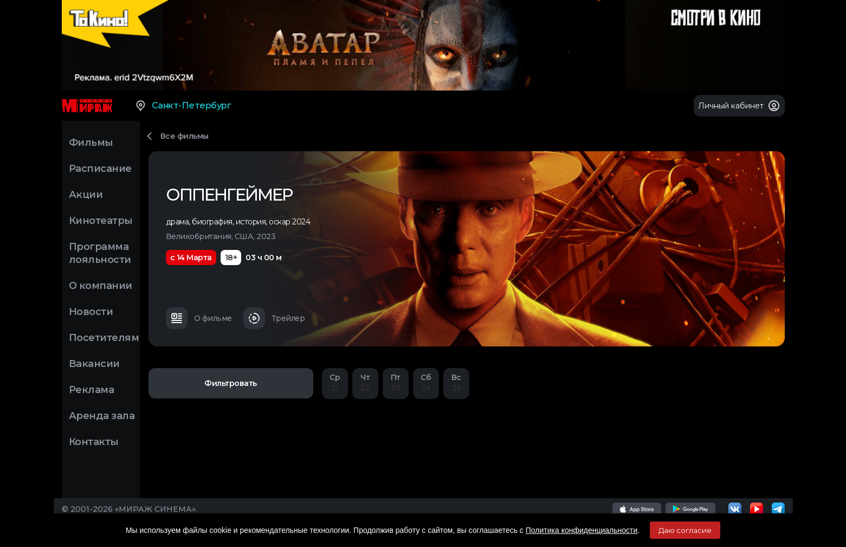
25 (456, 382)
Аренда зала (102, 416)
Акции (86, 195)
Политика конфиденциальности (582, 530)
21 (335, 382)
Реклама (91, 390)
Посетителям (104, 338)
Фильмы (91, 143)
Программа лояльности (100, 253)
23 (395, 382)
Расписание (100, 169)
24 (426, 382)
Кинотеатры (101, 221)
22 (365, 382)
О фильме (199, 318)
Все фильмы (184, 136)
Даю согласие (685, 530)
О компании (100, 286)
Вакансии (94, 364)
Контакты (94, 442)
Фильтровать (230, 383)
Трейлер (274, 318)
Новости (91, 312)
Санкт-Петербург (182, 105)
